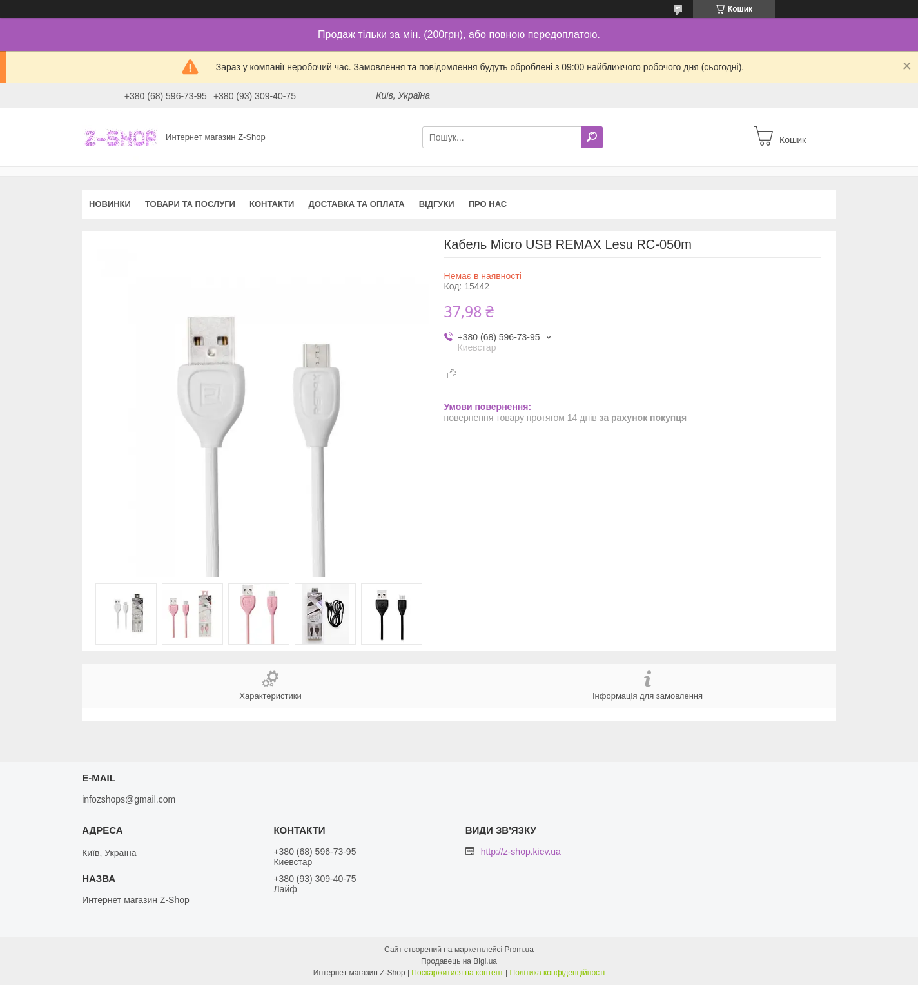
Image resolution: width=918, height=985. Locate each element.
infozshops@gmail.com (128, 799)
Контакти (272, 204)
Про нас (488, 204)
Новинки (110, 204)
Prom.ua (519, 949)
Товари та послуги (190, 204)
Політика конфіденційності (557, 972)
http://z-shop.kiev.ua (521, 851)
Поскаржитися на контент (457, 972)
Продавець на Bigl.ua (459, 961)
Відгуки (436, 204)
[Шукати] (592, 137)
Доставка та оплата (356, 204)
